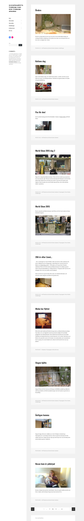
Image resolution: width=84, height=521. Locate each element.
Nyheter (56, 48)
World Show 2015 (42, 206)
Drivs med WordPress (39, 518)
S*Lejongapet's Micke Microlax (52, 349)
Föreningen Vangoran (13, 61)
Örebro (38, 10)
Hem (10, 18)
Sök (9, 43)
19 (56, 508)
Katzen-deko (62, 116)
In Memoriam (12, 28)
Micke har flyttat (42, 308)
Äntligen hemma (42, 415)
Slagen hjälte (40, 362)
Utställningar (11, 25)
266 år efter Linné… (43, 257)
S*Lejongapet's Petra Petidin (64, 192)
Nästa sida (73, 509)
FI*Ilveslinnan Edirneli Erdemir (49, 48)
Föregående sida (32, 509)
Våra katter (11, 20)
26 (62, 508)
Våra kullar (11, 23)
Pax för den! (40, 112)
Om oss (10, 30)
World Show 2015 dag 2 (45, 150)
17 (50, 508)
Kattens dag (40, 61)
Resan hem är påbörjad (45, 463)
